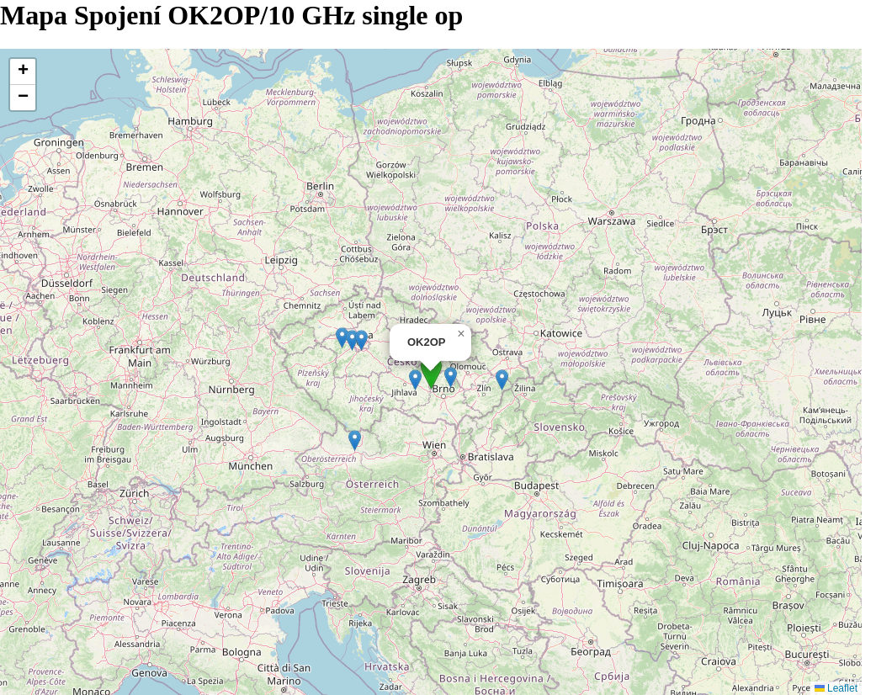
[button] (431, 372)
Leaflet (836, 688)
